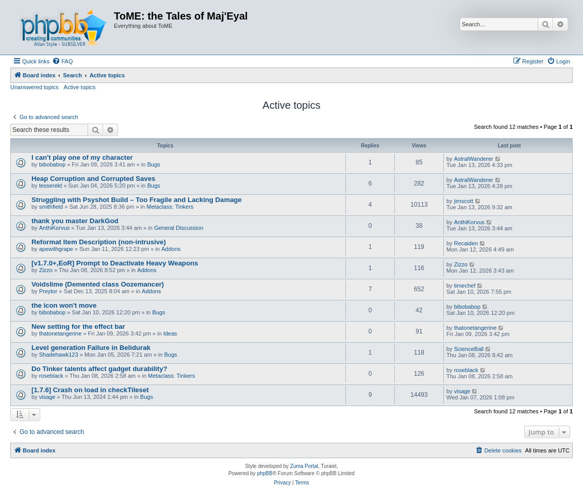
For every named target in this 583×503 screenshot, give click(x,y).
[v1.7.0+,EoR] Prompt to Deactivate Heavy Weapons (114, 263)
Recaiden (466, 243)
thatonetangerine (60, 333)
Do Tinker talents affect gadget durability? (99, 369)
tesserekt (50, 185)
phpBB (265, 473)
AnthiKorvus (54, 228)
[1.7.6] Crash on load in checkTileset (90, 390)
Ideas (170, 333)
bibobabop (52, 164)
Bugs (153, 164)
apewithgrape (56, 249)
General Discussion (178, 228)
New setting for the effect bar (78, 326)
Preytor (48, 291)
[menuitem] (62, 61)
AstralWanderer (473, 159)
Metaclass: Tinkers (169, 207)
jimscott (463, 201)
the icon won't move (63, 305)
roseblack (51, 376)
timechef (465, 285)
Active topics (80, 87)
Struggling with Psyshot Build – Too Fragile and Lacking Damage (136, 200)
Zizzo (46, 270)
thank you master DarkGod (75, 221)
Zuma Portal (304, 466)
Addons (170, 249)
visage (47, 397)
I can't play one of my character (82, 157)
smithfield (51, 207)
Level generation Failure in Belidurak (91, 347)
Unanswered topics (34, 87)
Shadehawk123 (58, 354)
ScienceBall (469, 349)
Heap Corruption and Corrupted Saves (93, 178)
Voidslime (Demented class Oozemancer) (97, 284)
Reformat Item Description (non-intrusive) (98, 242)
